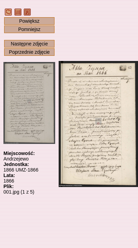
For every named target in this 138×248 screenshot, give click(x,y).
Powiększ (29, 21)
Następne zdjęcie (29, 43)
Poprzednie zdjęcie (29, 52)
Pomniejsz (29, 29)
